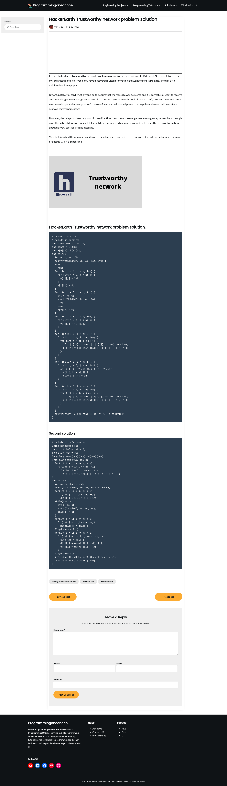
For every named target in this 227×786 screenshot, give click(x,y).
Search (7, 21)
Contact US (98, 732)
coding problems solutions (64, 581)
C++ (124, 732)
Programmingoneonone (53, 5)
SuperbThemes (138, 781)
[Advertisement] (116, 52)
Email (119, 663)
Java (124, 728)
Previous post (63, 596)
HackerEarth (88, 581)
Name (58, 663)
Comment (59, 629)
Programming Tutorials (145, 5)
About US (97, 728)
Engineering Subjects (114, 5)
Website (57, 679)
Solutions (169, 5)
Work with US (189, 5)
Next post (169, 596)
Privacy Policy (99, 735)
